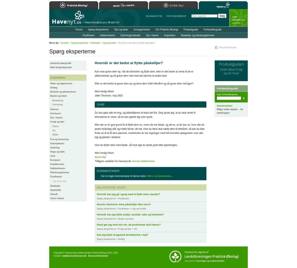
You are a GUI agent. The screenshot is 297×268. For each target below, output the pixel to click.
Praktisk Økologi (73, 5)
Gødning (55, 147)
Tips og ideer (121, 29)
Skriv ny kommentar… (160, 176)
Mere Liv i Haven (123, 5)
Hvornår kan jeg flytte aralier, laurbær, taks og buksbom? (130, 214)
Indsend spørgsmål (60, 63)
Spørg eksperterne (98, 29)
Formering (57, 104)
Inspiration (169, 35)
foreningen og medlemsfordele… (211, 261)
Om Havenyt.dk (154, 16)
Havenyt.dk (223, 5)
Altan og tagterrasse (61, 83)
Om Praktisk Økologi (167, 29)
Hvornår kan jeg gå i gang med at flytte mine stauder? (128, 194)
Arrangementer (142, 29)
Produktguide (190, 29)
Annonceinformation (98, 256)
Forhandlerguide (213, 29)
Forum (79, 29)
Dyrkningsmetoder (131, 35)
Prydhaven (56, 176)
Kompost (55, 160)
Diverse (54, 109)
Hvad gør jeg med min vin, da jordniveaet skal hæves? (129, 224)
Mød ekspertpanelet (61, 67)
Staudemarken (224, 106)
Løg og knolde (59, 181)
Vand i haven (57, 198)
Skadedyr (55, 186)
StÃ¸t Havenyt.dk (238, 17)
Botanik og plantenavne (63, 91)
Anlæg (53, 87)
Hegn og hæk (57, 151)
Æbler (55, 134)
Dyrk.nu (173, 5)
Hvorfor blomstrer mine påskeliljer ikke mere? (124, 204)
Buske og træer (58, 96)
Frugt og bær (57, 121)
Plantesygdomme (59, 172)
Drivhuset (55, 113)
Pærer (55, 126)
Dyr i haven (56, 117)
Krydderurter (57, 164)
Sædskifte (55, 190)
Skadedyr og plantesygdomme (197, 35)
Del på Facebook (227, 47)
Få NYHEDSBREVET (176, 16)
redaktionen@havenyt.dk (74, 256)
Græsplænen (57, 143)
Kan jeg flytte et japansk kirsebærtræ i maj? (122, 234)
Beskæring (57, 100)
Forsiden (65, 43)
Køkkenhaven (57, 168)
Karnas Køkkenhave (143, 161)
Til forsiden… (67, 19)
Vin (54, 130)
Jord (52, 156)
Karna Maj (100, 157)
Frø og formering (59, 139)
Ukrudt (53, 194)
